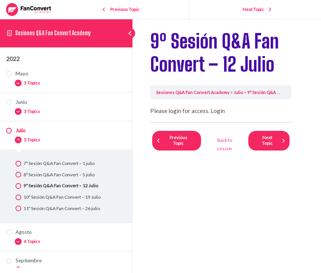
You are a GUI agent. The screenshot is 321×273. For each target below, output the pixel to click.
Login (217, 110)
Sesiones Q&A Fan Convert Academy (53, 33)
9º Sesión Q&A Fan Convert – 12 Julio (284, 92)
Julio (238, 92)
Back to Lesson (224, 144)
